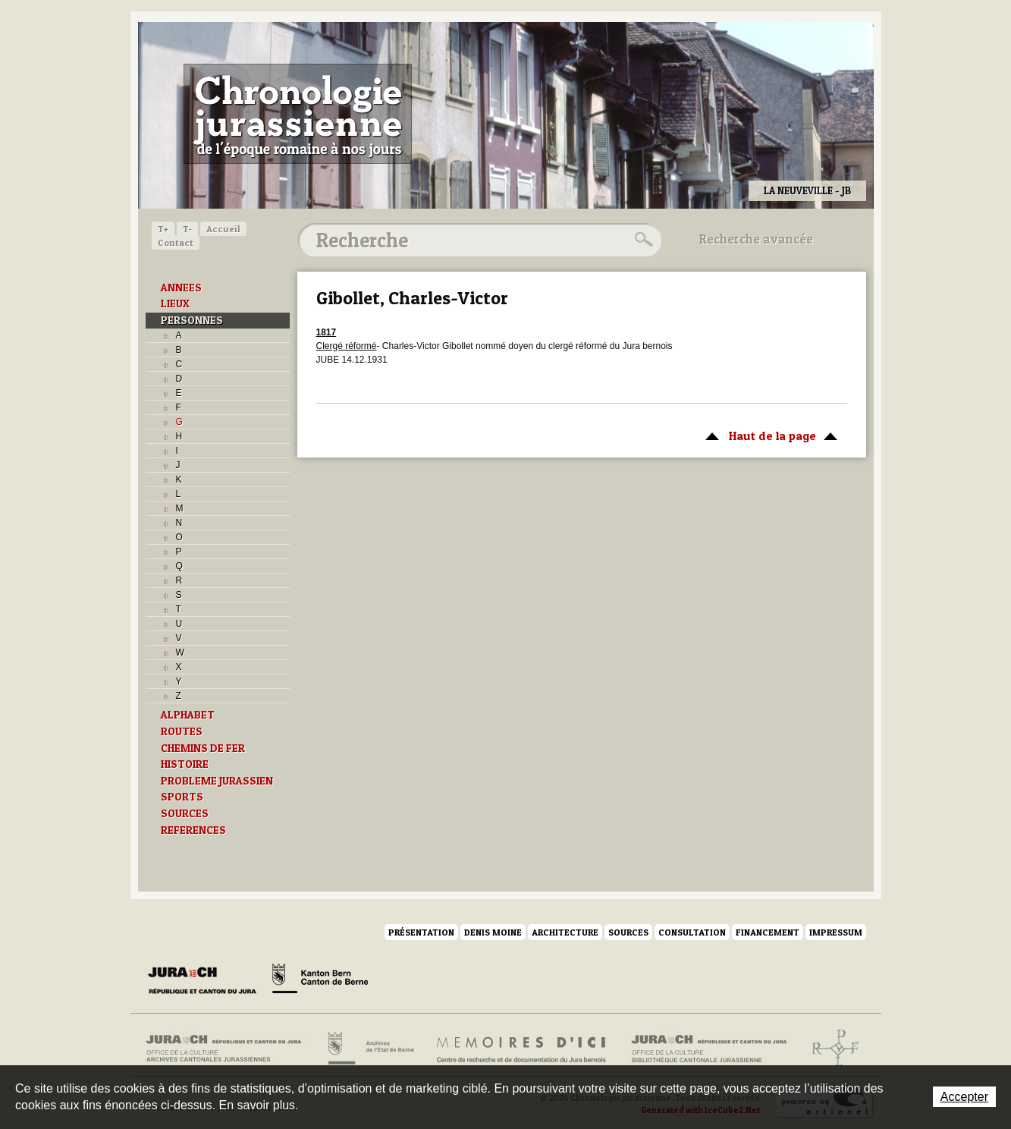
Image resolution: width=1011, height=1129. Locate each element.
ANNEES (181, 287)
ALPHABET (188, 715)
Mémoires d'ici (522, 1048)
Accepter (964, 1096)
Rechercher (642, 240)
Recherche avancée (756, 239)
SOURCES (185, 813)
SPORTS (182, 797)
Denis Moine (493, 932)
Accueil (223, 228)
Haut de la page (769, 434)
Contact (175, 242)
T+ (163, 228)
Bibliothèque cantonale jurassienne (709, 1048)
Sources (628, 932)
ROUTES (182, 731)
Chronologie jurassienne (298, 114)
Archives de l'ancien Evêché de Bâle (831, 1048)
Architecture (565, 932)
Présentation (421, 932)
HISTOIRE (185, 764)
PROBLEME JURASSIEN (217, 781)
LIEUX (175, 303)
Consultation (692, 932)
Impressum (835, 932)
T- (187, 228)
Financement (767, 932)
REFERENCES (193, 830)
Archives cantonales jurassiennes (229, 1048)
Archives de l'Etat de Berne (370, 1048)
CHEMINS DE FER (203, 748)
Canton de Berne (320, 981)
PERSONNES (192, 320)
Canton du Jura (206, 981)
